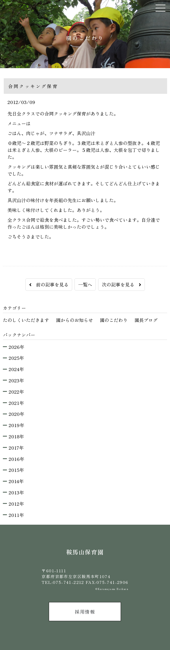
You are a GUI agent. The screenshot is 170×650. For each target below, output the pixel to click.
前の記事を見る (48, 284)
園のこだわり (114, 319)
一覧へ (85, 284)
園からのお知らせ (74, 319)
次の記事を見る (121, 284)
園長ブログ (146, 319)
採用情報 (85, 611)
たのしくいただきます (26, 319)
